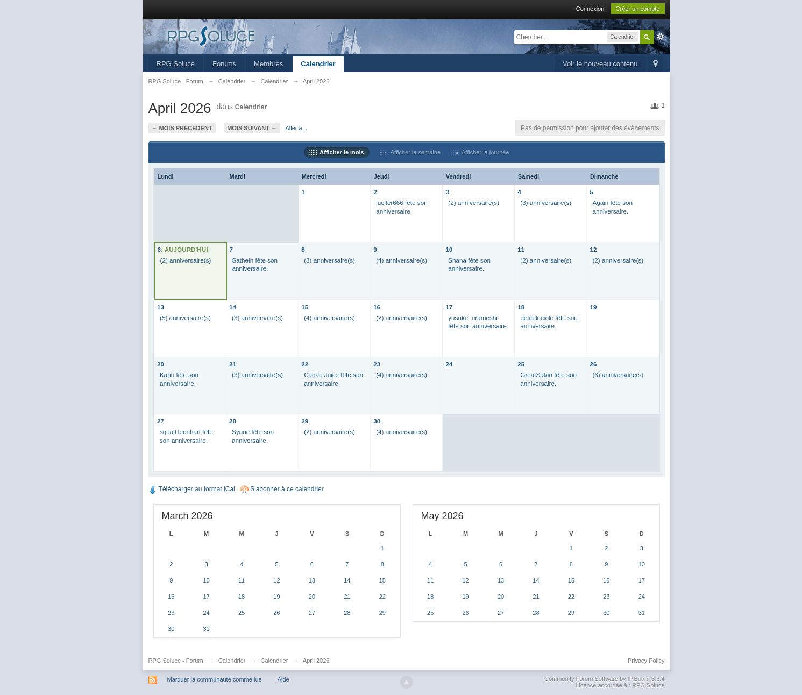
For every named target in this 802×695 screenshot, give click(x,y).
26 (593, 363)
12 (593, 249)
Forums (224, 64)
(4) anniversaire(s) (401, 260)
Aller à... (296, 128)
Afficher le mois (336, 152)
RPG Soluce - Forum (175, 660)
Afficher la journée (480, 152)
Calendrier (318, 64)
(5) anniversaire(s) (185, 317)
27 (160, 420)
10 (448, 249)
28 (232, 420)
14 (232, 306)
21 (232, 363)
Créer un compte (638, 8)
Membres (268, 64)
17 (448, 306)
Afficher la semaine (410, 152)
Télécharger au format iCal (191, 489)
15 (304, 306)
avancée (660, 36)
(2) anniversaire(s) (473, 202)
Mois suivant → (252, 128)
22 (304, 363)
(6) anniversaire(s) (617, 374)
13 (160, 306)
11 (520, 249)
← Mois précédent (182, 128)
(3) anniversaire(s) (545, 202)
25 (520, 363)
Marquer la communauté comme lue (214, 679)
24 (448, 363)
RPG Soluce (176, 64)
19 (593, 306)
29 (304, 420)
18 (520, 306)
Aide (283, 679)
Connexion (590, 8)
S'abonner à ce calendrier (282, 489)
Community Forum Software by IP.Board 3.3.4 (604, 679)
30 (376, 420)
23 (376, 363)
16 (376, 306)
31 (206, 629)
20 (160, 363)
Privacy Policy (646, 660)
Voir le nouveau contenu (600, 64)
